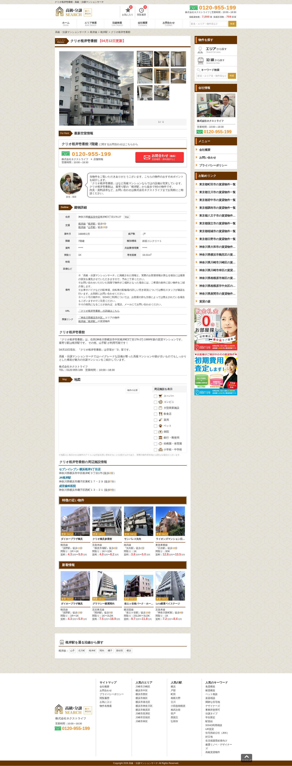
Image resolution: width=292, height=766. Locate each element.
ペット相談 (211, 694)
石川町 (81, 650)
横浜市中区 (94, 216)
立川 (173, 702)
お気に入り (127, 11)
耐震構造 (210, 690)
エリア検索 (91, 23)
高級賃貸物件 (212, 752)
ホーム (65, 23)
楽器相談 (210, 698)
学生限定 (210, 717)
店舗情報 (98, 159)
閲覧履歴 (142, 11)
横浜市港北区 (143, 702)
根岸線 (82, 223)
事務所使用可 (212, 709)
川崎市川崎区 (143, 686)
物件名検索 (106, 705)
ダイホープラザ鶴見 (72, 539)
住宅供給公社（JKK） (217, 732)
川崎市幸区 (142, 721)
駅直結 (209, 721)
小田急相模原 (178, 705)
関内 (102, 650)
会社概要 (142, 23)
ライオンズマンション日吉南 (170, 539)
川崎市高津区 (143, 713)
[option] (75, 531)
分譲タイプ (211, 713)
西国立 (174, 717)
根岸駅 (91, 223)
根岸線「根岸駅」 (88, 321)
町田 (173, 694)
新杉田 (119, 650)
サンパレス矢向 (132, 539)
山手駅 (91, 227)
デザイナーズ (212, 705)
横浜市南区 (142, 698)
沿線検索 (117, 23)
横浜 (129, 650)
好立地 (209, 736)
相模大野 (175, 698)
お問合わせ (169, 23)
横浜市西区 (142, 694)
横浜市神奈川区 (144, 705)
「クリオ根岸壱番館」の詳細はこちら (99, 310)
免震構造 (210, 686)
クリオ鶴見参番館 (102, 539)
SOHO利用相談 (213, 725)
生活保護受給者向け (216, 740)
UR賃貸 (209, 729)
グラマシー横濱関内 (103, 603)
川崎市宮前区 (143, 717)
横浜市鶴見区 (143, 709)
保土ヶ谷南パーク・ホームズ (138, 603)
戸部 (173, 690)
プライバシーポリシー (112, 694)
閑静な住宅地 (212, 702)
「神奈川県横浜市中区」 (91, 317)
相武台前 (175, 709)
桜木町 (92, 650)
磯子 (110, 650)
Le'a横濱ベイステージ (168, 603)
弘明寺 (174, 721)
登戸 (173, 713)
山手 (72, 650)
